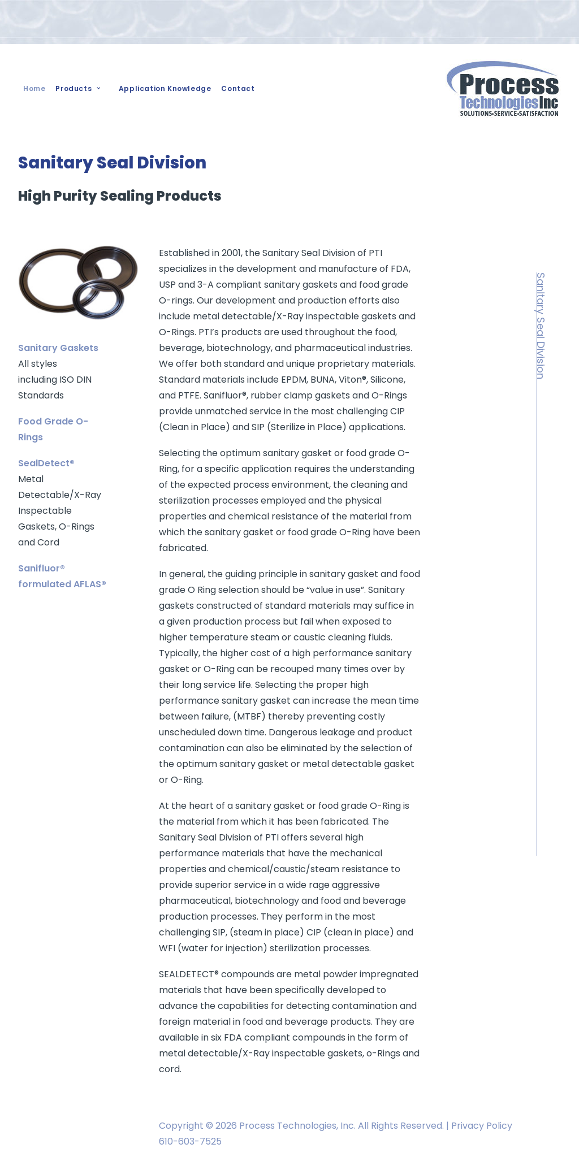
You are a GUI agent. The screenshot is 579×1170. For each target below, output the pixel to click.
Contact (237, 88)
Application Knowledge (165, 88)
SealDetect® (46, 463)
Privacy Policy (481, 1125)
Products (77, 88)
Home (34, 88)
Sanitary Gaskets (58, 347)
